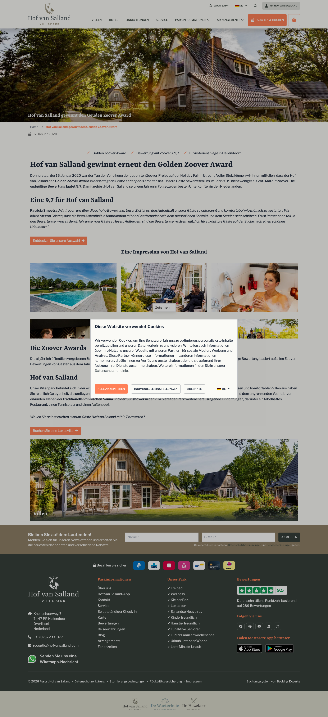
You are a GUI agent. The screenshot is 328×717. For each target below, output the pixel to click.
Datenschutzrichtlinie (111, 371)
